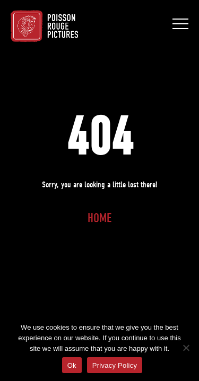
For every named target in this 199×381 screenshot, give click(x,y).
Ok (71, 365)
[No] (185, 347)
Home (99, 218)
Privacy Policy (114, 365)
